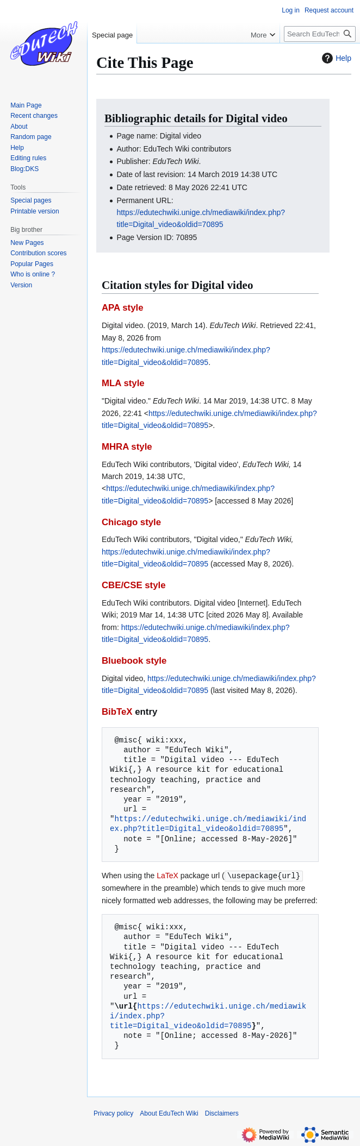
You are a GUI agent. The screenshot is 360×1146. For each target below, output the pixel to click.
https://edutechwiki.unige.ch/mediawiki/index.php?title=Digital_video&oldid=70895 (208, 824)
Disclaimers (222, 1113)
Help (335, 58)
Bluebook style (134, 661)
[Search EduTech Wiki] (320, 34)
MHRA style (127, 447)
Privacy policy (113, 1113)
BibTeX (117, 712)
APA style (122, 308)
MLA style (123, 383)
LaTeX (167, 875)
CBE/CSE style (134, 585)
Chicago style (131, 522)
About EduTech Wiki (169, 1113)
